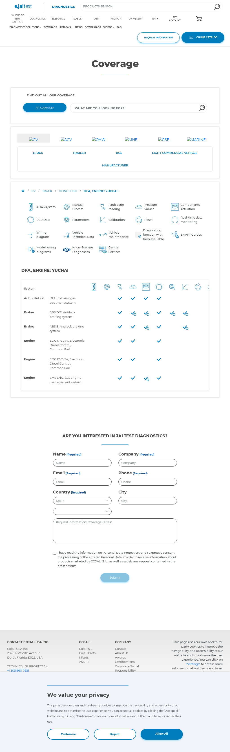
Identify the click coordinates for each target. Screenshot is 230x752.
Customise (68, 734)
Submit (114, 577)
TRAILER (79, 153)
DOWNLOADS (93, 27)
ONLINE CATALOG (202, 37)
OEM (97, 18)
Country (61, 492)
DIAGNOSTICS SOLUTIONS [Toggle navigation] (24, 27)
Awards (120, 657)
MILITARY (116, 18)
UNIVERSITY (136, 18)
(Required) (73, 454)
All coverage (45, 107)
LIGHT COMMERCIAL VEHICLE (174, 153)
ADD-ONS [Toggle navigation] (65, 27)
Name (59, 454)
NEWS (78, 27)
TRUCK (38, 153)
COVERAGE (50, 27)
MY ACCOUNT (175, 19)
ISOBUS (77, 18)
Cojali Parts (87, 653)
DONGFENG (68, 191)
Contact (120, 648)
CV (33, 191)
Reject (114, 734)
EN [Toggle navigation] (154, 18)
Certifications (125, 662)
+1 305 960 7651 (18, 670)
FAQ (119, 27)
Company (128, 454)
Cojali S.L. (86, 648)
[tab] (33, 138)
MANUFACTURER (115, 165)
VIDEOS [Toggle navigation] (107, 27)
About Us (121, 653)
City (122, 492)
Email (59, 473)
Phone (125, 473)
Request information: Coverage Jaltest (115, 531)
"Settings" (193, 664)
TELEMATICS (57, 18)
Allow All (161, 733)
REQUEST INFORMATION (158, 37)
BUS (119, 153)
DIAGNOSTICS (38, 18)
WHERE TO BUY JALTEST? (17, 19)
